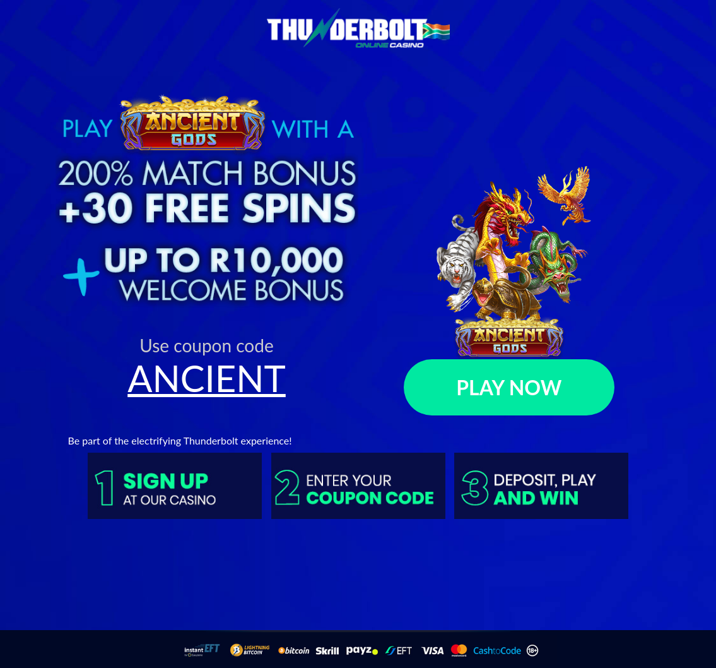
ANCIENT (206, 378)
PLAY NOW (508, 387)
